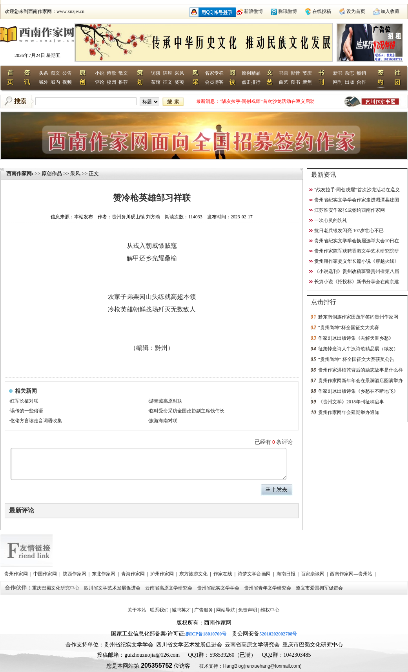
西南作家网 (19, 173)
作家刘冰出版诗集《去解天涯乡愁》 (355, 338)
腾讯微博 (287, 11)
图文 (55, 73)
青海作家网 (133, 574)
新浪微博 (253, 11)
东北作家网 (104, 574)
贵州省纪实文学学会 (218, 588)
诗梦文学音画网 (255, 574)
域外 (43, 82)
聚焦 (307, 82)
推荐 (123, 82)
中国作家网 (45, 574)
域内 (55, 82)
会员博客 (214, 82)
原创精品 (251, 73)
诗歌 (111, 73)
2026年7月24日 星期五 (37, 55)
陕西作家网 (75, 574)
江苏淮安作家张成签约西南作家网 (349, 210)
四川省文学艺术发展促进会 (113, 588)
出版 (349, 82)
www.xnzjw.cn (70, 11)
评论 (99, 82)
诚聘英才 (181, 610)
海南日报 (287, 574)
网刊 (337, 82)
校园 (111, 82)
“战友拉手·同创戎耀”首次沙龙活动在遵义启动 (267, 101)
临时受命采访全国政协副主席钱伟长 (186, 411)
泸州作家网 (162, 574)
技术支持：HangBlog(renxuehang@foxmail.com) (250, 666)
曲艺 (283, 82)
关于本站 (137, 610)
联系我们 (159, 610)
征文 (167, 82)
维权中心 (269, 610)
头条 (43, 73)
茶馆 (155, 82)
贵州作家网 (16, 574)
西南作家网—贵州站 (351, 574)
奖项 (179, 82)
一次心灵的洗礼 (330, 220)
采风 (179, 73)
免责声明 (247, 610)
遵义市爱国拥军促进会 (320, 588)
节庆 (307, 73)
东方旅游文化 (194, 574)
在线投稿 (321, 11)
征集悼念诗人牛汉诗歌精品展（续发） (358, 349)
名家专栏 (214, 73)
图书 (295, 82)
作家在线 (223, 574)
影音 (295, 73)
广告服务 (203, 610)
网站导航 (225, 610)
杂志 (349, 73)
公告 (67, 73)
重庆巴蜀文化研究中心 (56, 588)
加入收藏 (390, 11)
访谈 (155, 73)
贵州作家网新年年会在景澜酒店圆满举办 (360, 380)
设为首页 (355, 11)
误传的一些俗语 (26, 411)
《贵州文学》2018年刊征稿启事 (351, 402)
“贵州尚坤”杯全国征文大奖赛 (348, 327)
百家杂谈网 (313, 574)
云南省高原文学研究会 (169, 588)
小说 (99, 73)
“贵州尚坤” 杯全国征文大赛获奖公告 (356, 359)
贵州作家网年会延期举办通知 (348, 412)
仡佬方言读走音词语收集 (36, 420)
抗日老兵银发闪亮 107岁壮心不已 (349, 230)
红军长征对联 (24, 401)
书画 (283, 73)
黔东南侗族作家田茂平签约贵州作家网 (358, 317)
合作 (361, 82)
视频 (67, 82)
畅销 (361, 73)
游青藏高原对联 (165, 401)
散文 (123, 73)
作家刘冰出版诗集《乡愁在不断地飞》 (358, 391)
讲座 (167, 73)
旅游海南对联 (163, 420)
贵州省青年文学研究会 (268, 588)
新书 (337, 73)
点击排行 (251, 82)
